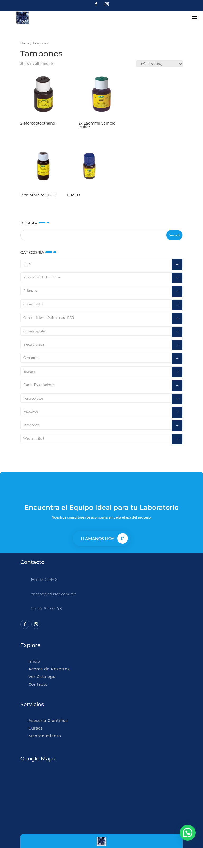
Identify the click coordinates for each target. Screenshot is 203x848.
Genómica (31, 357)
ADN (27, 264)
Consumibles (33, 304)
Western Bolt (33, 438)
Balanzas (30, 290)
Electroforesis (34, 344)
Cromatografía (34, 331)
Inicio (34, 661)
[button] (188, 833)
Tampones (31, 425)
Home (24, 43)
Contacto (38, 684)
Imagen (29, 371)
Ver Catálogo (42, 676)
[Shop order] (159, 63)
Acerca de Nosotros (49, 669)
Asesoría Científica (48, 720)
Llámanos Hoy (97, 538)
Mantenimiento (45, 736)
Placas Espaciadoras (39, 384)
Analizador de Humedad (42, 277)
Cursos (36, 728)
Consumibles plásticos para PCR (48, 317)
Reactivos (31, 411)
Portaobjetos (33, 398)
